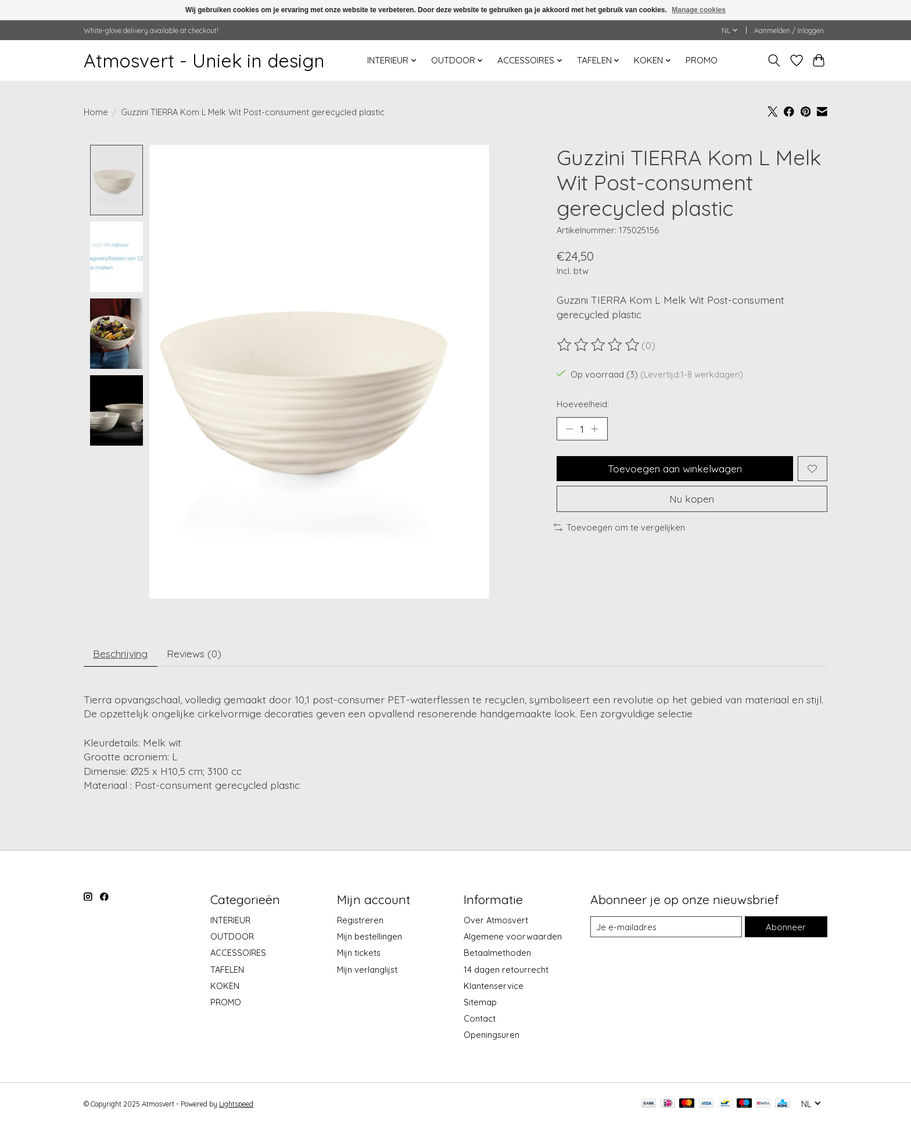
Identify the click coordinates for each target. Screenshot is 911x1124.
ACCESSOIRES (238, 953)
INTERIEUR (230, 920)
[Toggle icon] (774, 60)
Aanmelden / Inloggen (789, 30)
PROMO (702, 60)
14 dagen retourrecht (506, 969)
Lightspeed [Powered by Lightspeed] (236, 1104)
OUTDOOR (232, 936)
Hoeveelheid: (583, 404)
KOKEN (224, 985)
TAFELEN (227, 969)
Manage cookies (699, 10)
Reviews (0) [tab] (196, 653)
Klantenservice (493, 985)
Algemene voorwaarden (513, 936)
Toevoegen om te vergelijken (619, 527)
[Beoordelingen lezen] (599, 345)
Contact (480, 1019)
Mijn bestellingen (369, 936)
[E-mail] (666, 927)
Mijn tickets (359, 953)
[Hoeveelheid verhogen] (595, 429)
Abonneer (786, 927)
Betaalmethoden (497, 953)
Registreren (360, 920)
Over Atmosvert (496, 920)
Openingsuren (491, 1035)
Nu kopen (692, 499)
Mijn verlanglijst (367, 969)
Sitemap (480, 1002)
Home (96, 112)
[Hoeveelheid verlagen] (569, 429)
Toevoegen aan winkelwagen (675, 469)
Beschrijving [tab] (122, 653)
